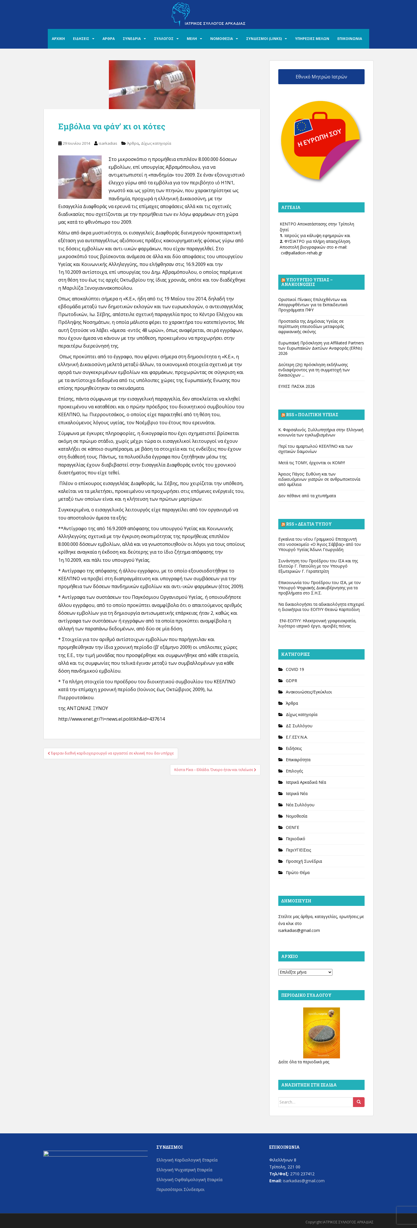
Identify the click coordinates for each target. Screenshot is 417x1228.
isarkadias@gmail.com (299, 930)
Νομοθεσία (296, 816)
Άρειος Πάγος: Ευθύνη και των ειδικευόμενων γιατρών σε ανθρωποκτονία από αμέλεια (319, 479)
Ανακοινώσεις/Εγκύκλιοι (309, 692)
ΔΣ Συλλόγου (299, 725)
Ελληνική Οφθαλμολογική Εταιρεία (189, 1179)
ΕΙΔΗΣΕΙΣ (81, 38)
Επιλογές (294, 771)
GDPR (291, 680)
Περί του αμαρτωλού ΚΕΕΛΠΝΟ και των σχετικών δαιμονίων (315, 448)
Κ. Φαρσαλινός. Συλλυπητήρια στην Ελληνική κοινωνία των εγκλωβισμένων (320, 432)
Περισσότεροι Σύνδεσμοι (180, 1189)
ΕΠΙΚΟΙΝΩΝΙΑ (349, 38)
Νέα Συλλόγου (300, 804)
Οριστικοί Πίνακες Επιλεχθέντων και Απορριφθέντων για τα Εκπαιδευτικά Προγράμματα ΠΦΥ (313, 305)
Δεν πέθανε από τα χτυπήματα (307, 495)
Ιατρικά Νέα (297, 793)
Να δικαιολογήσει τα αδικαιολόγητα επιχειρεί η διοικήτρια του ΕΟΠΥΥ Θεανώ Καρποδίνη (321, 606)
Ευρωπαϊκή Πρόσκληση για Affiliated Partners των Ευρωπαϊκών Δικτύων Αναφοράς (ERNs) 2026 (321, 348)
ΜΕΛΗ (192, 38)
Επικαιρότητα (298, 759)
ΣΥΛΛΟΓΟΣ (163, 38)
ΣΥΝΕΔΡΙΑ (132, 38)
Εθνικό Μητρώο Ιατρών (321, 77)
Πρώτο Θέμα (298, 872)
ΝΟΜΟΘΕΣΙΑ (221, 38)
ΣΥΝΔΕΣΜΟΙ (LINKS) (264, 38)
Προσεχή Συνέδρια (304, 861)
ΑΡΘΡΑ (109, 38)
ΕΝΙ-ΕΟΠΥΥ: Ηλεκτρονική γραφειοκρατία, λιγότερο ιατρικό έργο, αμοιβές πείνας (317, 623)
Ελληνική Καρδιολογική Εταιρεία (186, 1160)
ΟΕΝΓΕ (292, 827)
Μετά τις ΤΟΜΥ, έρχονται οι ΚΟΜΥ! (311, 462)
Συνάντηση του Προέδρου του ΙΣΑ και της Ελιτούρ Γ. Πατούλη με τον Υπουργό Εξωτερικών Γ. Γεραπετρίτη (318, 566)
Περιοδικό (295, 838)
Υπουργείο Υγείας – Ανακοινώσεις (307, 282)
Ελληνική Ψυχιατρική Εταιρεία (184, 1169)
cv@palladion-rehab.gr (301, 253)
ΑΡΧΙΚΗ (58, 38)
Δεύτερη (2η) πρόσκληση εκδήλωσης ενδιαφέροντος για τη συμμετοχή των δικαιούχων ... (314, 370)
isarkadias (108, 143)
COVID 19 (295, 669)
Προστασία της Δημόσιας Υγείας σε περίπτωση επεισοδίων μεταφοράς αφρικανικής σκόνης (311, 326)
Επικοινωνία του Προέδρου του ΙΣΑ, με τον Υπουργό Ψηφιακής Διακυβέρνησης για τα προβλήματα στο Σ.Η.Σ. (319, 588)
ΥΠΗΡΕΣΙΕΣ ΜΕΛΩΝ (312, 38)
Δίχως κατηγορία (156, 143)
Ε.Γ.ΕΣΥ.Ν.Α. (297, 737)
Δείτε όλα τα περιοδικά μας (303, 1061)
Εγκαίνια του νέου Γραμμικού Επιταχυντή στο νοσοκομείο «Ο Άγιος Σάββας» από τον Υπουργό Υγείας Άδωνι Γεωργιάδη (319, 544)
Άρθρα (133, 143)
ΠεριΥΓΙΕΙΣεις (298, 850)
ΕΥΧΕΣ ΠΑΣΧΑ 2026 (296, 386)
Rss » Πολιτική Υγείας (312, 414)
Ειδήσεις (294, 748)
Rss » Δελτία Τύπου (309, 524)
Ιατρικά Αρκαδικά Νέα (306, 782)
